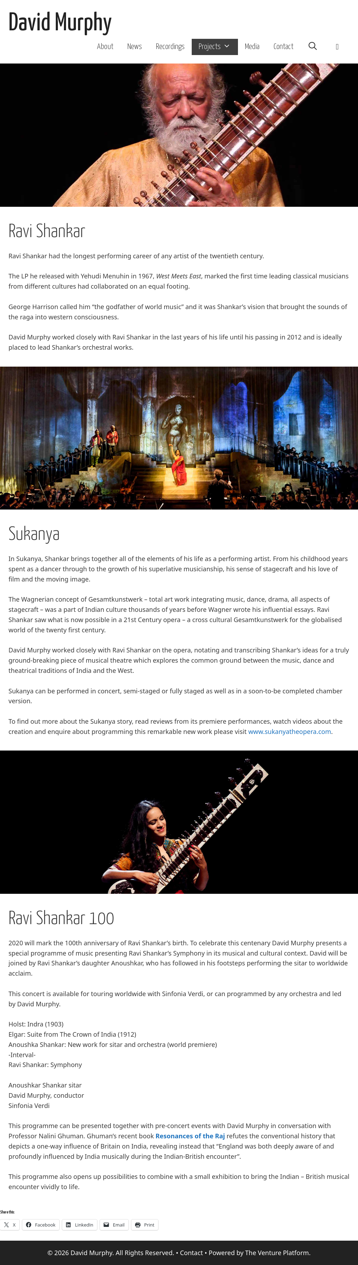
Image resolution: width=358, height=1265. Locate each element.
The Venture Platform (277, 1252)
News (134, 47)
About (105, 47)
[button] (337, 47)
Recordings (170, 47)
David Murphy (60, 23)
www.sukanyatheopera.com (289, 731)
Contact (283, 47)
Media (252, 47)
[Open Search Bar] (312, 47)
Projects (218, 47)
